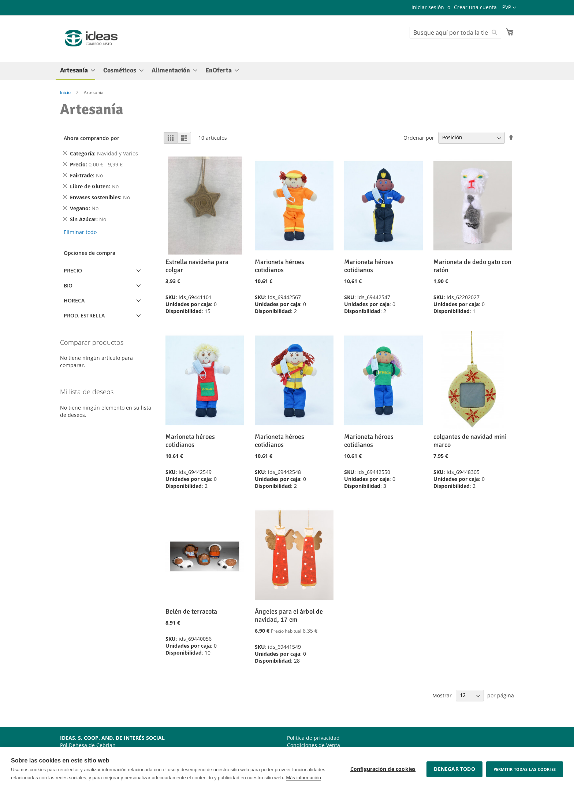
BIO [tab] (68, 285)
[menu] (287, 71)
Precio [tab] (73, 270)
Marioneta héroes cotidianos (279, 266)
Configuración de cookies (383, 769)
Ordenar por (418, 137)
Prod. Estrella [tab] (84, 315)
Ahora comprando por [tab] (91, 138)
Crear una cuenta (475, 7)
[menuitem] (75, 71)
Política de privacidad (313, 737)
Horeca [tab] (74, 300)
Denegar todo (454, 769)
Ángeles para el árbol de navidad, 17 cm (289, 615)
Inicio (66, 92)
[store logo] (91, 38)
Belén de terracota (191, 611)
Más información (303, 777)
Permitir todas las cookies (524, 769)
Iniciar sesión (427, 7)
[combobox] (455, 32)
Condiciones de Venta (313, 745)
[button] (509, 8)
